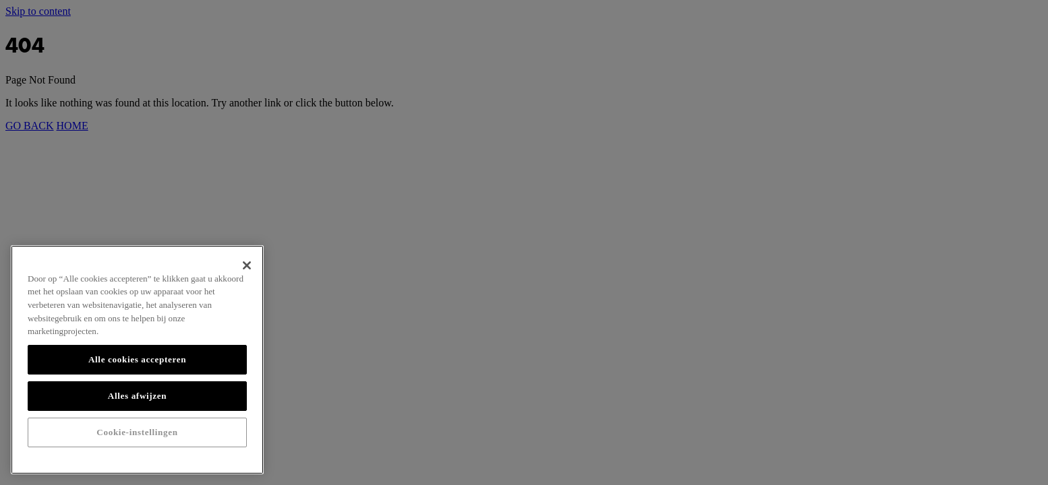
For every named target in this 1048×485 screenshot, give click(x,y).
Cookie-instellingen (136, 432)
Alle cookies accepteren (137, 359)
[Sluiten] (247, 265)
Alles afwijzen (137, 396)
